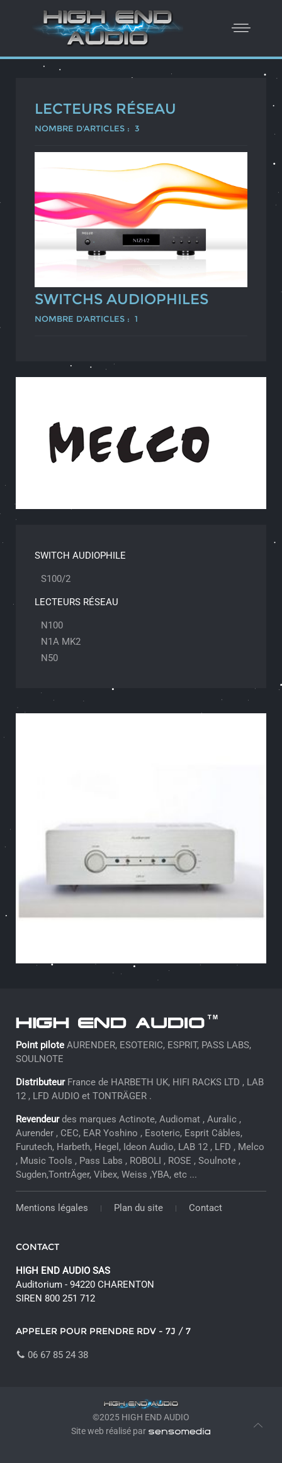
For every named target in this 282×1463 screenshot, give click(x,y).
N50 (49, 658)
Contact (205, 1208)
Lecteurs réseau (105, 109)
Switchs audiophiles (121, 299)
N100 (52, 625)
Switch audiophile (80, 555)
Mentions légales (52, 1208)
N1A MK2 (61, 641)
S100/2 (55, 578)
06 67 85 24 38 (52, 1355)
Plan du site (138, 1208)
